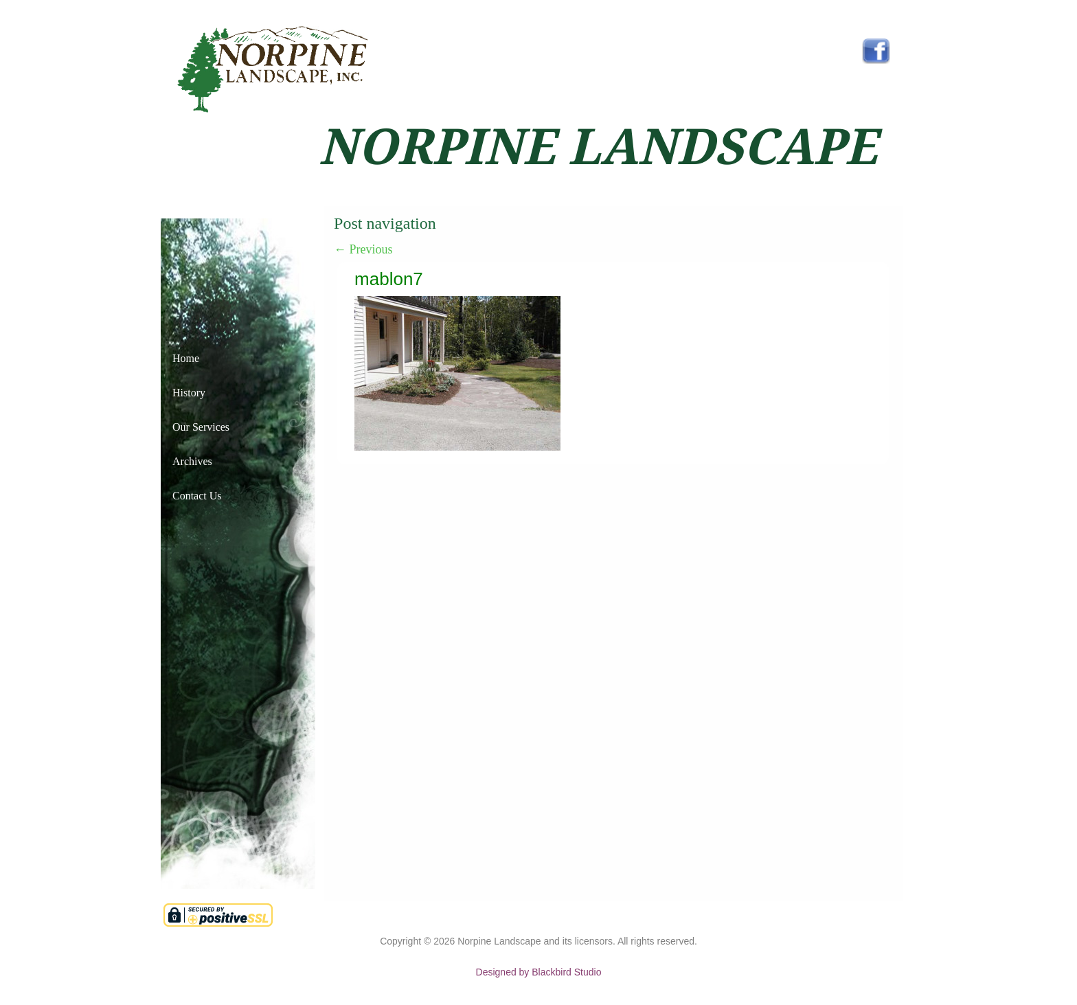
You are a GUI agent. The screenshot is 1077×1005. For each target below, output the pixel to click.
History (188, 392)
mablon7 (388, 279)
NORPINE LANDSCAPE (598, 147)
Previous (363, 249)
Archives (192, 461)
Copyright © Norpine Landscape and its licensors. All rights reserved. (538, 941)
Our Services (200, 427)
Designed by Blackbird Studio (539, 972)
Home (185, 358)
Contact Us (197, 495)
